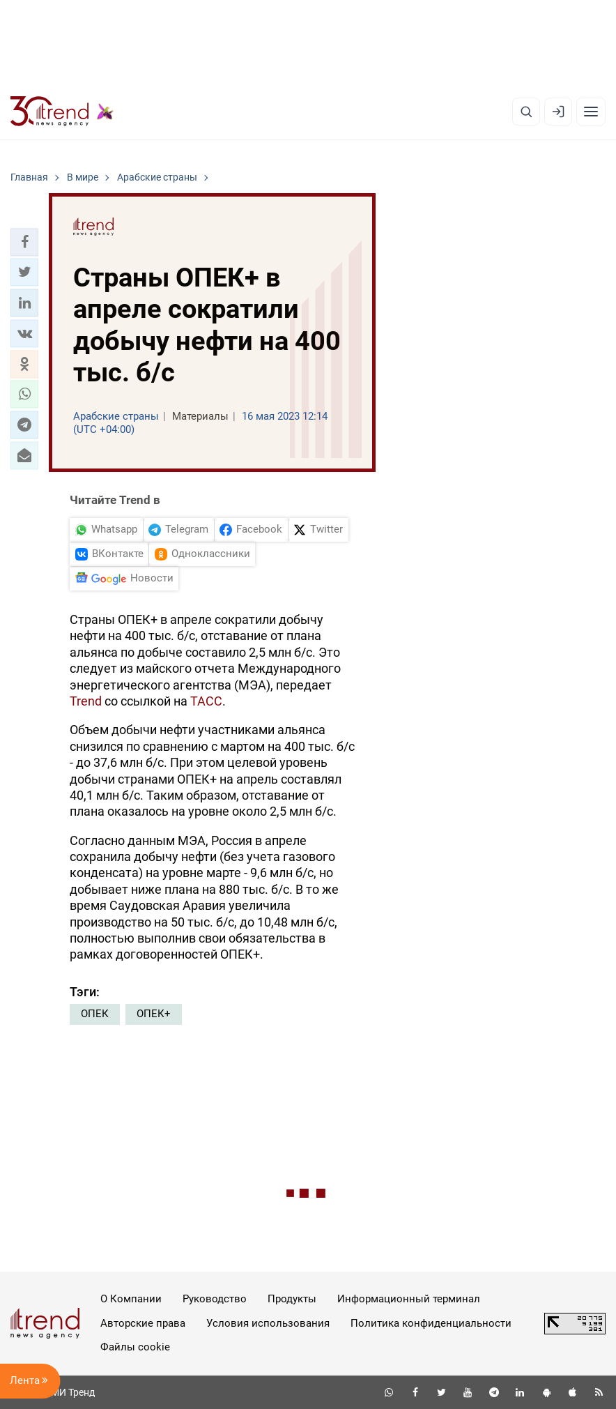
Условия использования (268, 1323)
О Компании (131, 1299)
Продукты (292, 1299)
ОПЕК (95, 1013)
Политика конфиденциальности (431, 1323)
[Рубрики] (591, 111)
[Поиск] (526, 111)
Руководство (215, 1299)
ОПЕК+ (154, 1013)
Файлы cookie (135, 1347)
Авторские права (142, 1323)
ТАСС (206, 701)
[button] (24, 242)
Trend (86, 701)
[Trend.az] (62, 111)
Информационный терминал (408, 1299)
